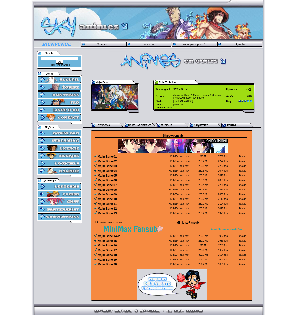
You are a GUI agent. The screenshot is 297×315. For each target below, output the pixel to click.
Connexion (102, 44)
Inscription (148, 44)
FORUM (231, 125)
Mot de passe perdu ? (194, 44)
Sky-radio (240, 44)
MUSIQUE (166, 125)
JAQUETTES (201, 125)
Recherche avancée (59, 65)
